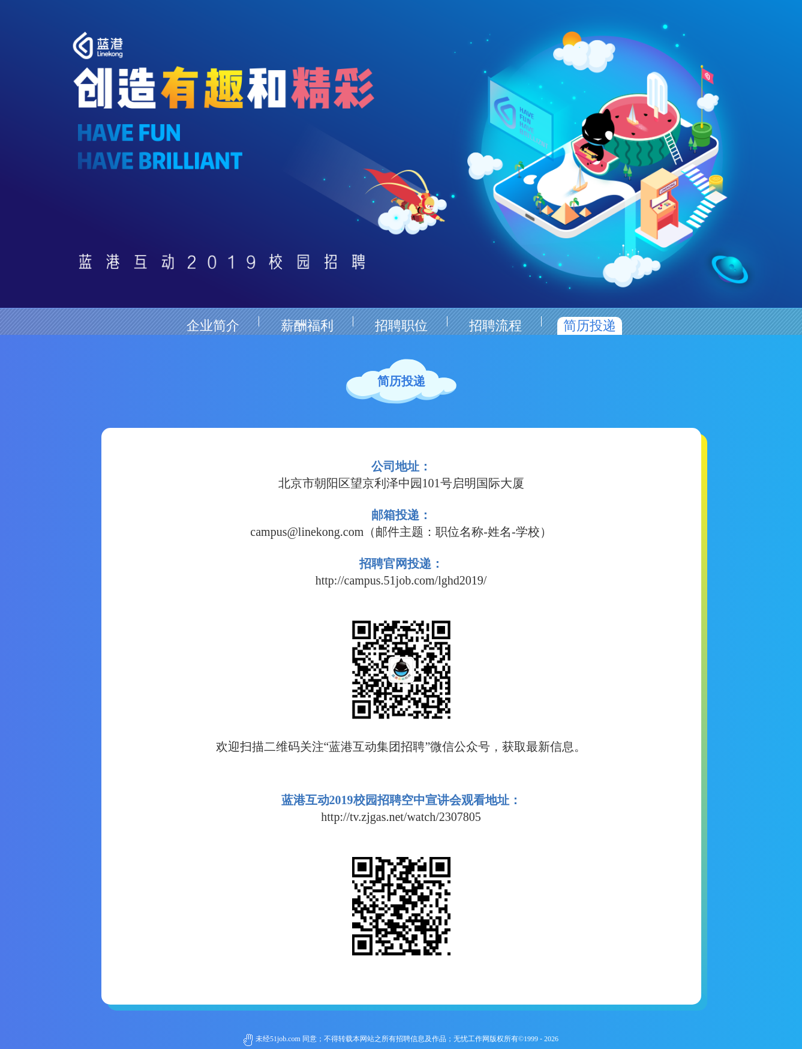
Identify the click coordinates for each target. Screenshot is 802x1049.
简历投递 (589, 325)
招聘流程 (495, 325)
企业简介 (213, 325)
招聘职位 (401, 325)
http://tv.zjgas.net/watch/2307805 (400, 816)
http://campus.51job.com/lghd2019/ (401, 580)
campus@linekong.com (307, 531)
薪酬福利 (307, 325)
